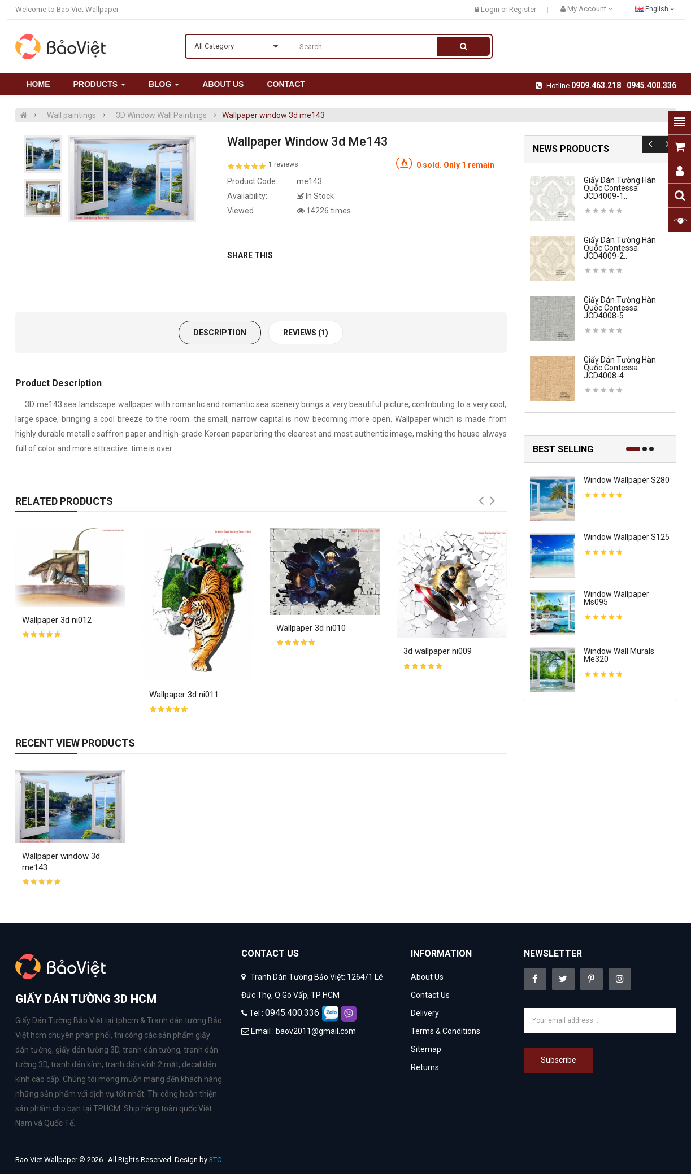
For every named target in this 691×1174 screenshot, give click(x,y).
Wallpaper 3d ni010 (311, 628)
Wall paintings (71, 115)
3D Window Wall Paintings (161, 115)
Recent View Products (75, 743)
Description (219, 332)
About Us (427, 976)
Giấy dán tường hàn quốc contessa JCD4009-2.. (620, 247)
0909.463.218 (596, 85)
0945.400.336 (651, 85)
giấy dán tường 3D (87, 1049)
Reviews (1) (305, 332)
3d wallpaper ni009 (437, 651)
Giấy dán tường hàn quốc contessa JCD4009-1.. (620, 188)
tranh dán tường (151, 1049)
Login (491, 9)
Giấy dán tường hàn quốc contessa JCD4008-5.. (620, 307)
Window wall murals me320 (619, 655)
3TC (215, 1159)
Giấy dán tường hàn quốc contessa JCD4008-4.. (620, 367)
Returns (425, 1067)
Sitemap (426, 1049)
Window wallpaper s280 (627, 480)
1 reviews (283, 164)
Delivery (425, 1013)
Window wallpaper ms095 (616, 598)
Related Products (64, 501)
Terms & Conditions (445, 1031)
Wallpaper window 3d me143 (273, 115)
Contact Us (430, 995)
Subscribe (558, 1059)
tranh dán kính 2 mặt (142, 1064)
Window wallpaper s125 (627, 537)
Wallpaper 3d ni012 (57, 620)
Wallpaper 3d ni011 (184, 694)
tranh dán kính (76, 1064)
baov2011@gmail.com (316, 1031)
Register (522, 9)
